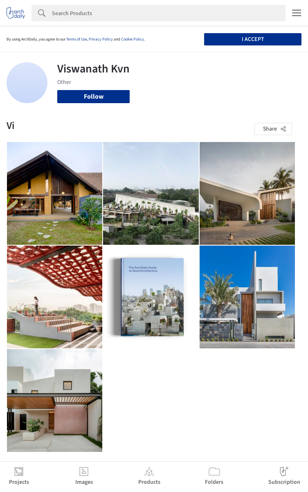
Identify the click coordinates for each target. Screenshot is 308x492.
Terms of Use (76, 39)
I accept (253, 39)
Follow (93, 96)
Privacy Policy (101, 39)
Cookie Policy (132, 39)
